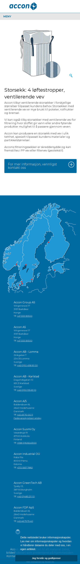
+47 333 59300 (24, 316)
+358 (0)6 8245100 (27, 443)
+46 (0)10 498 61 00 (27, 365)
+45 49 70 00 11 (25, 414)
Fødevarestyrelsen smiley (27, 418)
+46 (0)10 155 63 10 (26, 390)
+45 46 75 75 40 (25, 521)
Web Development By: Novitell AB (40, 562)
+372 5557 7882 (25, 467)
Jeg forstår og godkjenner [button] (46, 558)
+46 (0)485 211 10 (26, 496)
